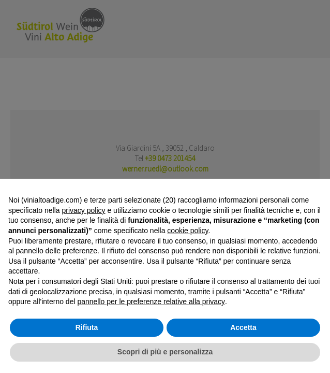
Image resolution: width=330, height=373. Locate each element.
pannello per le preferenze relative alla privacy (151, 301)
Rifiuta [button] (87, 327)
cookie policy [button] (187, 230)
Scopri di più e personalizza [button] (165, 352)
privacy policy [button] (84, 210)
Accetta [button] (243, 327)
